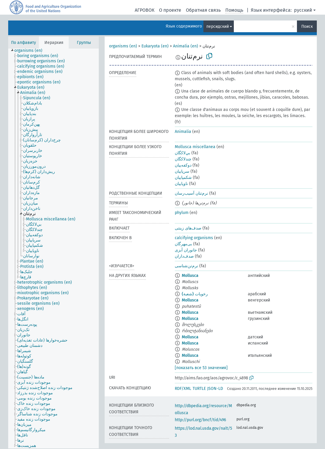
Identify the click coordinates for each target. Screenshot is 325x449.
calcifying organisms (194, 237)
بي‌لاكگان (182, 152)
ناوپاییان (181, 183)
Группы (84, 42)
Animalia (183, 131)
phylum (182, 212)
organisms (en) (123, 46)
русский (303, 10)
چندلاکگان (183, 159)
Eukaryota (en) (155, 46)
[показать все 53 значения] (201, 367)
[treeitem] (31, 50)
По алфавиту (23, 42)
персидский (217, 26)
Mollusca (190, 275)
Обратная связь (203, 10)
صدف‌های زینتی (188, 228)
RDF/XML (183, 388)
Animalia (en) (185, 46)
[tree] (53, 248)
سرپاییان (182, 171)
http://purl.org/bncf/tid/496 (200, 419)
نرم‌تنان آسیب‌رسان (191, 193)
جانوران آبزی (186, 250)
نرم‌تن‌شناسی (186, 265)
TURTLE (199, 388)
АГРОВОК (144, 10)
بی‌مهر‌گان (183, 243)
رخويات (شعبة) (195, 294)
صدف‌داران (184, 256)
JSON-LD (215, 388)
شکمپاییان (183, 177)
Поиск (307, 26)
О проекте (170, 10)
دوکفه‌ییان (183, 165)
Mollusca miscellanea (195, 146)
